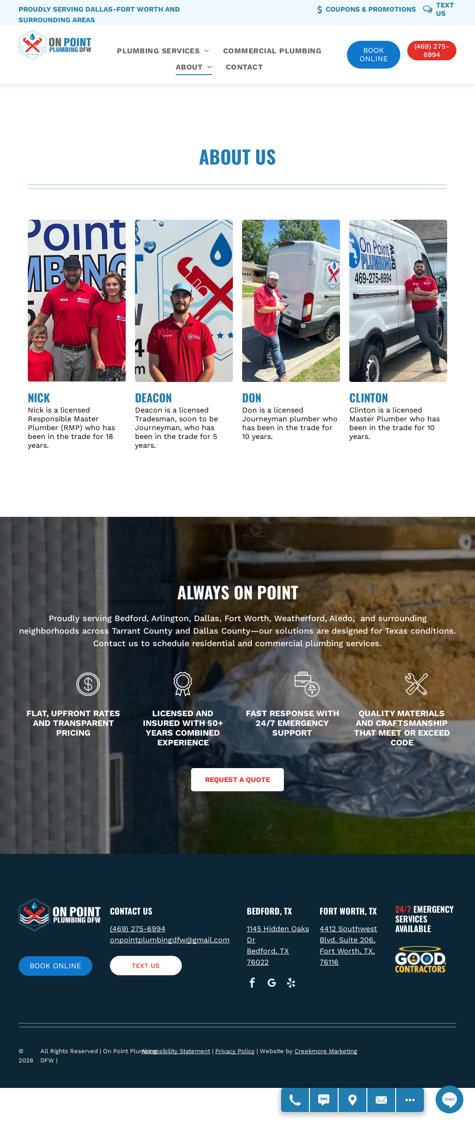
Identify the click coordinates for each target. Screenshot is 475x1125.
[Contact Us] (381, 1100)
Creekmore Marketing (326, 1051)
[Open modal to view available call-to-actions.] (410, 1100)
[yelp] (290, 984)
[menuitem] (163, 51)
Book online (373, 54)
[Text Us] (324, 1100)
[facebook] (251, 984)
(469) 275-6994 (138, 928)
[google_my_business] (271, 984)
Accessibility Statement (175, 1051)
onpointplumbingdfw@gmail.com (170, 939)
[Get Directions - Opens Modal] (353, 1100)
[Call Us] (295, 1100)
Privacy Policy (235, 1051)
